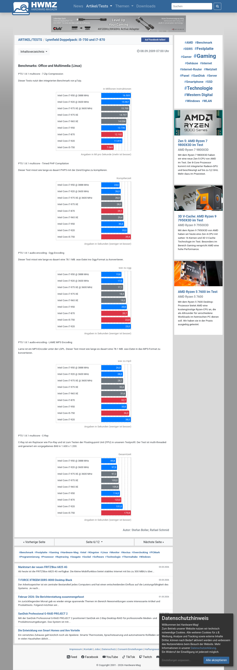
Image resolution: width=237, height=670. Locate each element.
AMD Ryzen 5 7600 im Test (197, 292)
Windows (145, 556)
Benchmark (26, 552)
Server (212, 75)
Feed (72, 657)
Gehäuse (191, 63)
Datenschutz (109, 649)
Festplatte (40, 552)
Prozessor (47, 556)
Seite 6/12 (93, 542)
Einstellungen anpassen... (176, 660)
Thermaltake (130, 556)
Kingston (93, 552)
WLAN (207, 101)
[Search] (191, 6)
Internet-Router (191, 69)
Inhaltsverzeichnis (33, 51)
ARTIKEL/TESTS (30, 40)
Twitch (145, 657)
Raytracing (62, 556)
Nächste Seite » (153, 542)
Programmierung (29, 556)
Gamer (186, 57)
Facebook (89, 657)
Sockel (86, 556)
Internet (206, 63)
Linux (104, 552)
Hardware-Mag (69, 552)
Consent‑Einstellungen (130, 649)
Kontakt (88, 649)
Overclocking (140, 552)
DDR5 (188, 49)
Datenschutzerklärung (203, 648)
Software (98, 556)
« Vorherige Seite (34, 542)
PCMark (154, 552)
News (79, 5)
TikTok (128, 657)
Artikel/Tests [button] (97, 6)
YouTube (110, 657)
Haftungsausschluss (156, 649)
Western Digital (198, 95)
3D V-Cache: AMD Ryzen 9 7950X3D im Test (197, 218)
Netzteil (210, 69)
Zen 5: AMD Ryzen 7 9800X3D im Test (192, 143)
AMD (189, 42)
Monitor (114, 552)
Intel (83, 552)
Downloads (146, 6)
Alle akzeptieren (216, 660)
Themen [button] (122, 6)
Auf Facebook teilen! (155, 39)
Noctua (125, 552)
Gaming (54, 552)
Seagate (75, 556)
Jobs (97, 649)
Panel (184, 75)
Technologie (113, 556)
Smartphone (193, 82)
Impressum (75, 649)
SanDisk (198, 75)
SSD (209, 82)
